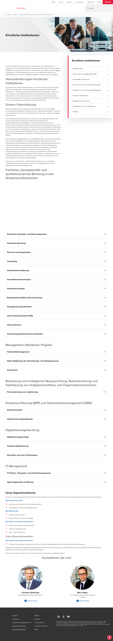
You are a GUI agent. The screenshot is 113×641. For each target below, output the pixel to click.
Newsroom (69, 2)
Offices (54, 2)
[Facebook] (63, 616)
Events (61, 2)
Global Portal (90, 2)
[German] (98, 2)
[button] (108, 2)
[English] (100, 2)
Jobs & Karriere (80, 2)
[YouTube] (68, 616)
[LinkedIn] (59, 616)
